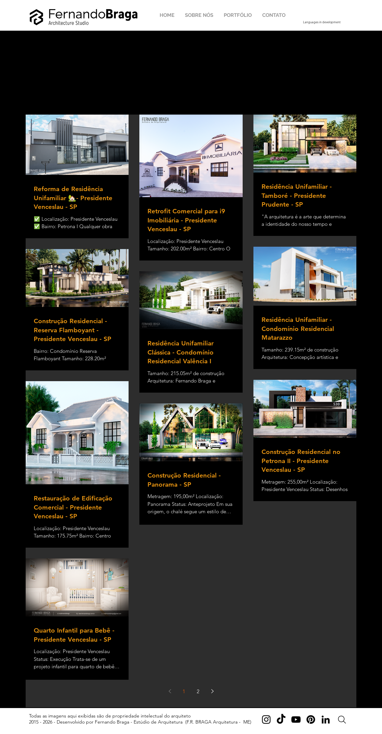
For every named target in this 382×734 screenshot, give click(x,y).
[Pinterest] (311, 719)
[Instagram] (266, 719)
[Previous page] (170, 691)
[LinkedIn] (325, 719)
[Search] (342, 719)
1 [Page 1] (184, 691)
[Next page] (212, 691)
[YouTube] (296, 719)
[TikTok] (281, 719)
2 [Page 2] (198, 691)
